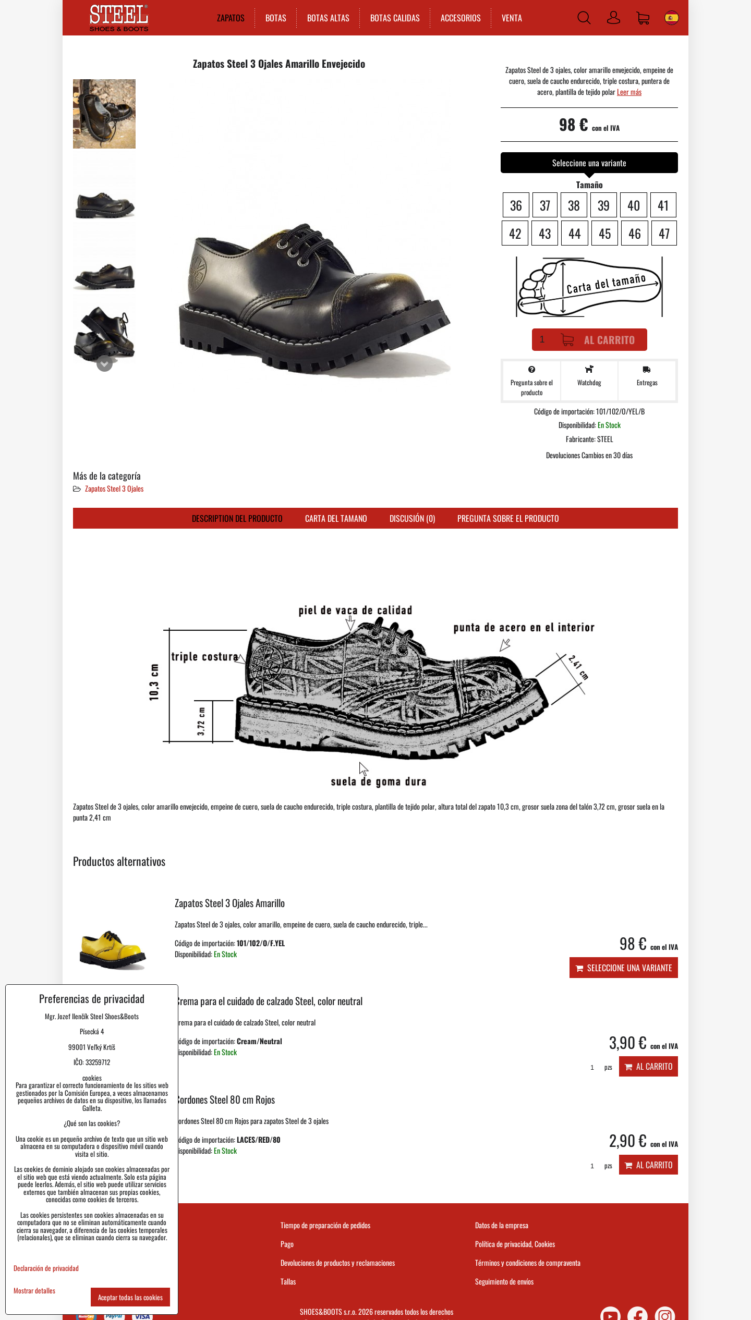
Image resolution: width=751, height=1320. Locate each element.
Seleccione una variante (623, 967)
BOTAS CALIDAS (395, 17)
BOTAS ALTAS (328, 17)
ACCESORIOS (461, 17)
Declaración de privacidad (46, 1268)
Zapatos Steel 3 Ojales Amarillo (230, 902)
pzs (597, 1067)
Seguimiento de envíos (504, 1281)
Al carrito (598, 339)
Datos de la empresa (501, 1224)
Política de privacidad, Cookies (515, 1243)
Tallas (288, 1281)
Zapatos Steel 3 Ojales (114, 488)
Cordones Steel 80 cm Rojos (225, 1099)
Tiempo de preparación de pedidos (325, 1224)
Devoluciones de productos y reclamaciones (338, 1262)
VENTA (512, 17)
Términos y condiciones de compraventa (527, 1262)
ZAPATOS (231, 17)
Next (104, 363)
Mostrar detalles (34, 1290)
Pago (287, 1243)
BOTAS (275, 17)
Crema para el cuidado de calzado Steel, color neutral (268, 1000)
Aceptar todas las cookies (130, 1297)
